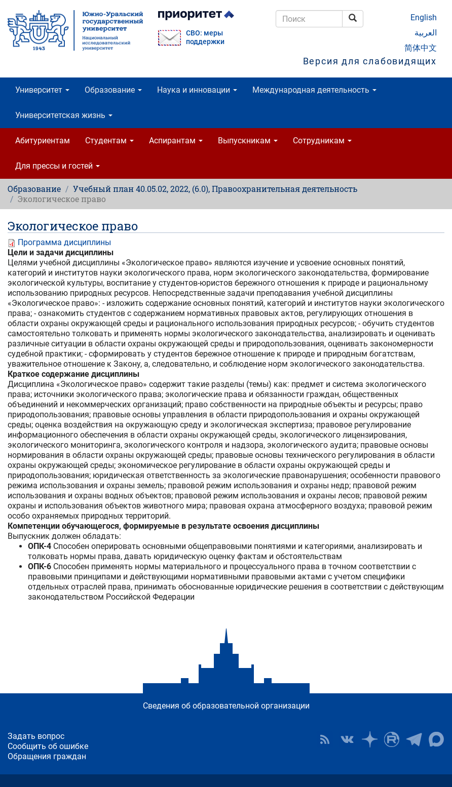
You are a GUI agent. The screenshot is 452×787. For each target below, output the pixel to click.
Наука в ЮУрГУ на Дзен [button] (369, 739)
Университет (42, 90)
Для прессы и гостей (57, 166)
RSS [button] (325, 739)
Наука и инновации (197, 90)
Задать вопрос (36, 736)
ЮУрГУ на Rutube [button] (392, 739)
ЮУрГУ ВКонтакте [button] (347, 739)
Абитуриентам (42, 140)
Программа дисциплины (64, 242)
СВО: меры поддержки (205, 37)
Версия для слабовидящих (370, 61)
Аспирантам (176, 140)
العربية (426, 32)
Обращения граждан (47, 756)
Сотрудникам (322, 140)
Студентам (109, 140)
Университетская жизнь (63, 115)
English (423, 17)
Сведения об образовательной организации (226, 706)
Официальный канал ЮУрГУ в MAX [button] (436, 739)
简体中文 (420, 48)
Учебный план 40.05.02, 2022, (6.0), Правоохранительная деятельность (215, 188)
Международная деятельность (314, 90)
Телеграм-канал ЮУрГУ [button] (414, 739)
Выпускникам (248, 140)
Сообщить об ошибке (48, 746)
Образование (113, 90)
